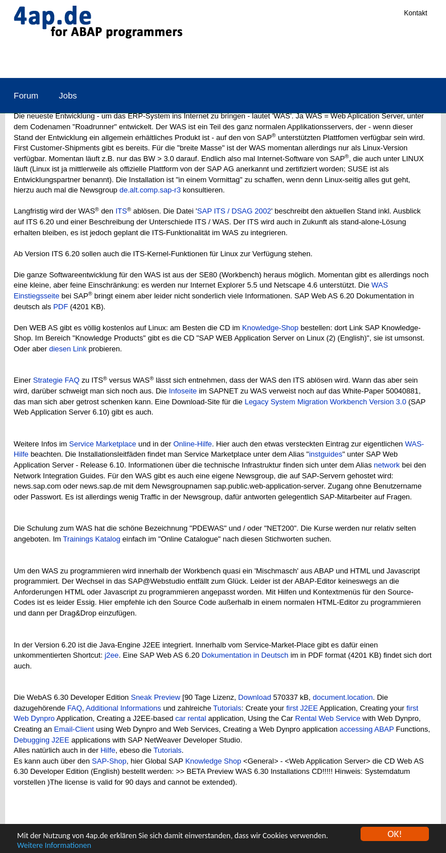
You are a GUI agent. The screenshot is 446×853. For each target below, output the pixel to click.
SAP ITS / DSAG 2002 (234, 211)
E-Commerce (184, 61)
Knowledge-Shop (270, 327)
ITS (121, 211)
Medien (124, 61)
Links (239, 61)
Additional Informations (123, 708)
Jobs (68, 95)
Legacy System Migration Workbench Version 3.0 (325, 401)
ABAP (78, 61)
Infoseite (183, 391)
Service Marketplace (102, 444)
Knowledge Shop (213, 761)
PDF (60, 306)
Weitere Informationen (54, 846)
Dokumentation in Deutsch (245, 655)
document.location (343, 697)
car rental (190, 718)
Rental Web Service (328, 718)
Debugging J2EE (41, 740)
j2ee (112, 655)
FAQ (74, 708)
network (387, 465)
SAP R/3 (30, 61)
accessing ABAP (366, 729)
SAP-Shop (109, 761)
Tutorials (227, 708)
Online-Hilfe (192, 444)
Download (254, 697)
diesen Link (68, 349)
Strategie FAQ (56, 380)
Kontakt (415, 13)
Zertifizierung (367, 61)
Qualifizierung (296, 61)
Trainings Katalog (92, 539)
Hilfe (107, 750)
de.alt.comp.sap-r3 (150, 190)
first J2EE (302, 708)
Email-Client (74, 729)
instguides (325, 454)
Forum (26, 95)
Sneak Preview (156, 697)
